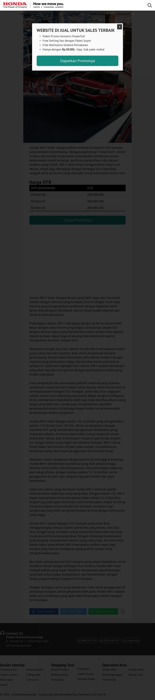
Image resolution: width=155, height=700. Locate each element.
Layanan (74, 14)
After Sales (97, 14)
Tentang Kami (29, 14)
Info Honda (122, 14)
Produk (53, 14)
